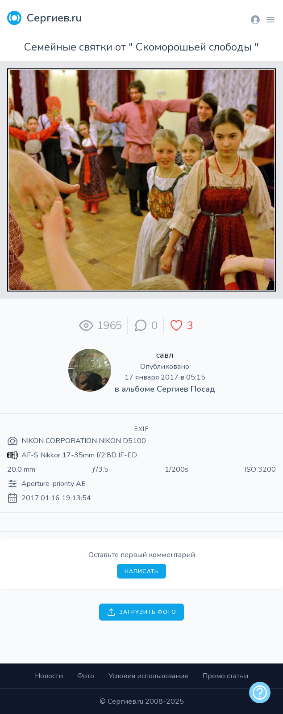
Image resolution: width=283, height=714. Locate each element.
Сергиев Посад (186, 389)
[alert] (260, 692)
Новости (49, 676)
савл (165, 355)
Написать (142, 571)
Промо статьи (225, 676)
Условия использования (148, 676)
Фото (85, 676)
